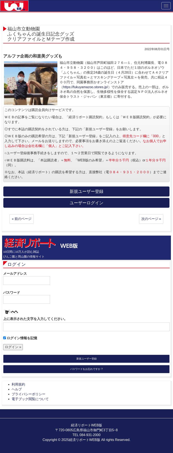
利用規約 (18, 384)
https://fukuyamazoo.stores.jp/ (85, 87)
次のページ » (151, 219)
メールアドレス (26, 278)
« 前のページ (21, 219)
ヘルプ (17, 389)
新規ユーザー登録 (86, 358)
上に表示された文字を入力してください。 (35, 319)
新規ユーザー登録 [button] (86, 191)
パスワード (26, 297)
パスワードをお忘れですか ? (86, 369)
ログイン (16, 264)
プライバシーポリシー (28, 394)
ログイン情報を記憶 (20, 338)
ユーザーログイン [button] (86, 202)
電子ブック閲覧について (30, 399)
